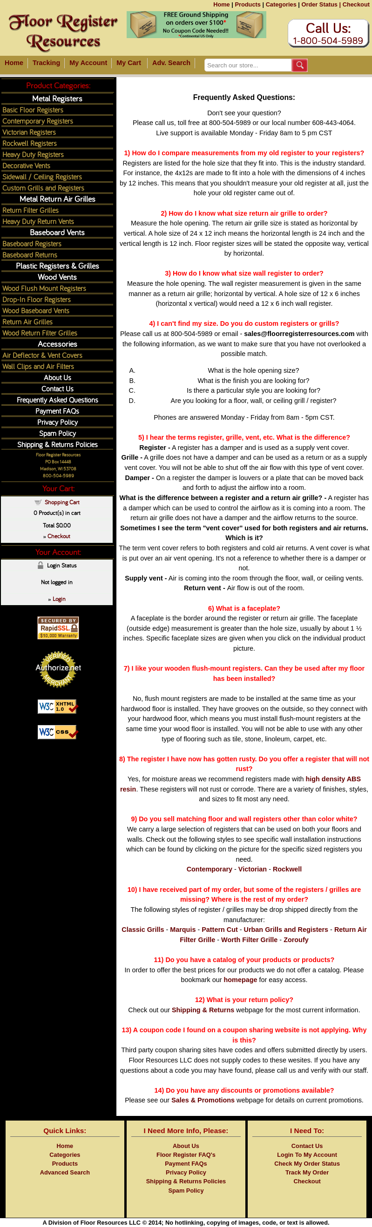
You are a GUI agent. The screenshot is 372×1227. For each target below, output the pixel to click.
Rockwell (287, 869)
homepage (240, 979)
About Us (57, 377)
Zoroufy (296, 939)
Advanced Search (65, 1172)
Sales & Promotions (203, 1100)
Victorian (252, 869)
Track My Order (307, 1172)
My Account (88, 62)
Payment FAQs (57, 410)
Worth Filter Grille (249, 939)
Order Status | (321, 4)
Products (247, 4)
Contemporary (209, 869)
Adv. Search (171, 62)
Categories (281, 4)
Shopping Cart (62, 502)
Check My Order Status (307, 1163)
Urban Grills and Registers (286, 929)
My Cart (128, 62)
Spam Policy (57, 432)
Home (221, 4)
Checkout (356, 4)
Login (59, 598)
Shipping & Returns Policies (57, 444)
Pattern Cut (220, 929)
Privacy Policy (57, 421)
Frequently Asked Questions (57, 399)
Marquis (183, 929)
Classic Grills (143, 929)
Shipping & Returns (203, 1010)
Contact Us (57, 388)
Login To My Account (307, 1154)
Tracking (46, 62)
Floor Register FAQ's (186, 1154)
